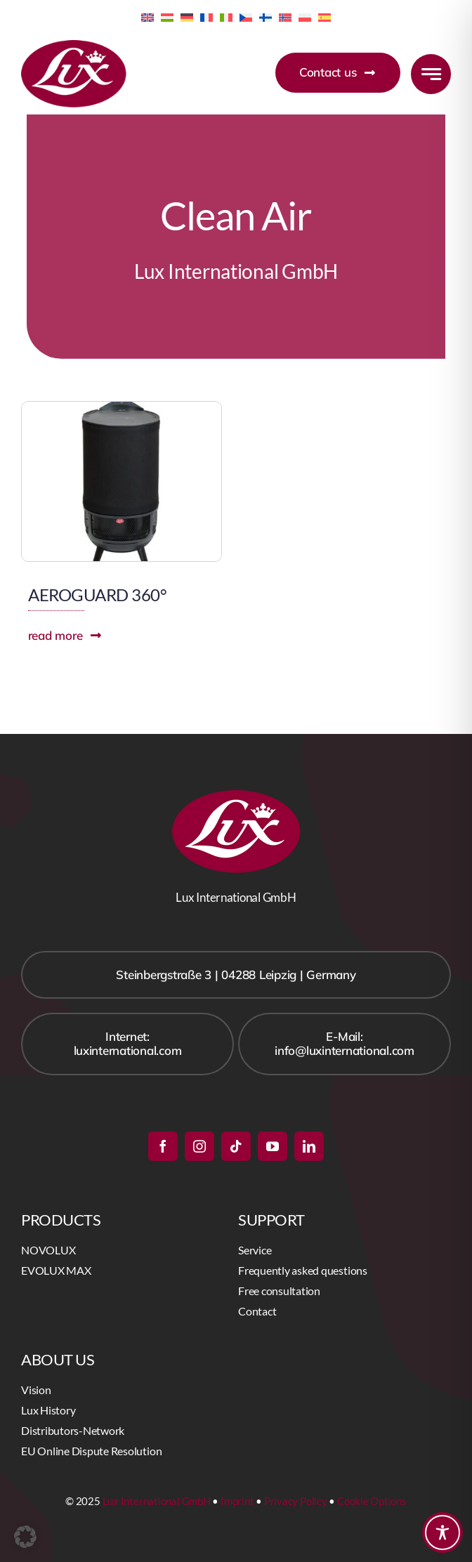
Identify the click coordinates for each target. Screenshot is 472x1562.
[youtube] (272, 1146)
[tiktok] (236, 1146)
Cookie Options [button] (372, 1501)
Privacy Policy (295, 1501)
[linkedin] (309, 1146)
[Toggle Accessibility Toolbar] (442, 1532)
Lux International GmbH (157, 1501)
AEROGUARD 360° (97, 594)
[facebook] (163, 1146)
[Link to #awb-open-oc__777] (431, 74)
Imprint (237, 1501)
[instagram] (199, 1146)
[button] (25, 1536)
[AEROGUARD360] (121, 407)
